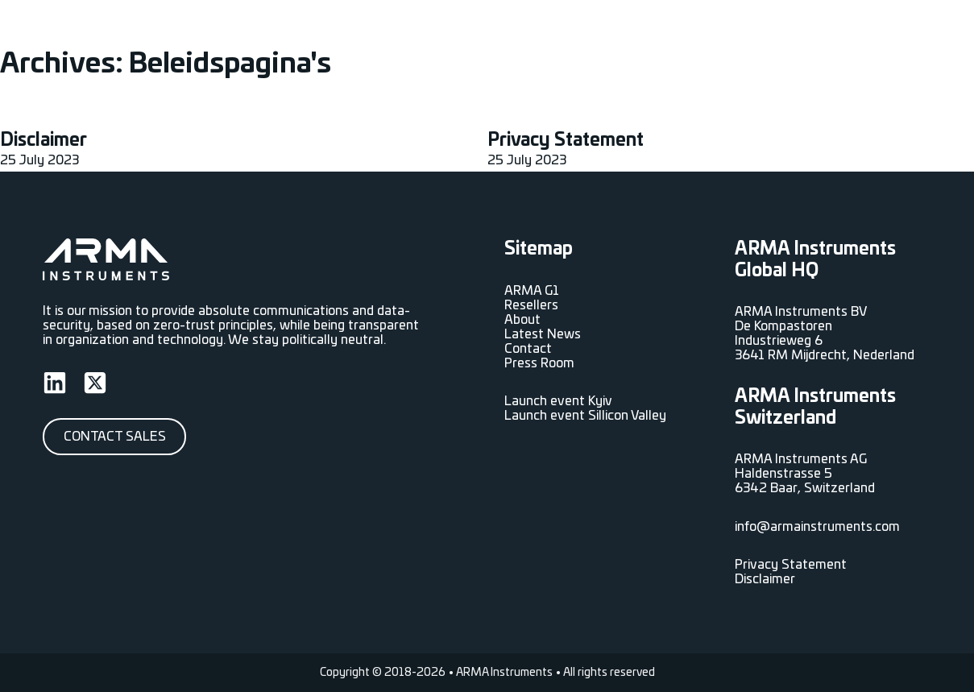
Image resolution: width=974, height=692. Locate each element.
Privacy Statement (791, 564)
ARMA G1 (490, 32)
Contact (859, 32)
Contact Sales (115, 436)
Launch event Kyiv (558, 401)
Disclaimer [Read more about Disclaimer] (43, 140)
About (622, 32)
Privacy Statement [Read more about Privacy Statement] (565, 140)
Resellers (561, 32)
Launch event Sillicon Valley (585, 415)
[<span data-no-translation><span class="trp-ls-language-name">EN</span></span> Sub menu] (924, 32)
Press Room (784, 32)
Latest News (695, 32)
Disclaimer (765, 579)
